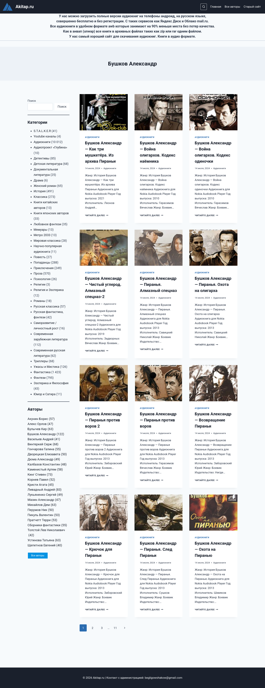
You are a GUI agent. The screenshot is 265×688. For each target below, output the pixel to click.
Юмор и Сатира (44, 394)
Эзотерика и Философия (51, 383)
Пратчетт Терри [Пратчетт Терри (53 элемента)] (42, 520)
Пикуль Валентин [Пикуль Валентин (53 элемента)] (44, 515)
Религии (39, 284)
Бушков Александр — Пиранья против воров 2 (103, 420)
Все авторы (232, 6)
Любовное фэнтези (47, 224)
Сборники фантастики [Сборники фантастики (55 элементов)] (47, 525)
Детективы (42, 158)
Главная (215, 6)
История (40, 191)
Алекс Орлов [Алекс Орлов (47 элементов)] (40, 424)
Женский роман (45, 186)
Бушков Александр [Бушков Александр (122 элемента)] (46, 434)
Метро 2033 (42, 235)
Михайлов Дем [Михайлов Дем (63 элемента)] (42, 505)
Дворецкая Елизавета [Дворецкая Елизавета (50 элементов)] (47, 454)
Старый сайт (252, 6)
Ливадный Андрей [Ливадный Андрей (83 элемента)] (45, 489)
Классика (40, 197)
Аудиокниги (92, 137)
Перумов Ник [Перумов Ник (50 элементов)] (41, 510)
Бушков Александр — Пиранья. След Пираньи (158, 549)
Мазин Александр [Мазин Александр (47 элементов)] (44, 500)
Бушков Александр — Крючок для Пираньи (103, 549)
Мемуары (40, 229)
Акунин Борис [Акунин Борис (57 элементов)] (41, 419)
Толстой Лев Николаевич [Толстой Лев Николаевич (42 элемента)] (46, 533)
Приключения (44, 268)
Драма (38, 180)
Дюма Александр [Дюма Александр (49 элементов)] (44, 459)
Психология (42, 279)
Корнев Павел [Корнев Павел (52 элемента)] (41, 479)
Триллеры (41, 361)
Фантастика (42, 372)
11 (115, 628)
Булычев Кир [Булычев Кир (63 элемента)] (40, 429)
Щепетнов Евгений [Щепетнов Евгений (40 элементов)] (45, 545)
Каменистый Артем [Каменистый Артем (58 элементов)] (45, 469)
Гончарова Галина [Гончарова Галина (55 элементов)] (44, 449)
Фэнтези (40, 377)
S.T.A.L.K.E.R (42, 131)
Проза (38, 273)
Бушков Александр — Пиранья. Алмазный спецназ (158, 284)
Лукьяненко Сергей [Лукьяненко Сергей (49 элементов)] (45, 494)
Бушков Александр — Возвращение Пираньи (213, 420)
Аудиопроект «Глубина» (50, 147)
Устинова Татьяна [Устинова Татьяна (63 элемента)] (44, 540)
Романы (39, 301)
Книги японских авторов (51, 213)
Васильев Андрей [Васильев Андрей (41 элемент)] (44, 439)
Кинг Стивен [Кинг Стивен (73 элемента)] (40, 474)
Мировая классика (47, 240)
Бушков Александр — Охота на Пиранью (213, 549)
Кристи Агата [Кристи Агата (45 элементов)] (41, 484)
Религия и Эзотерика (49, 290)
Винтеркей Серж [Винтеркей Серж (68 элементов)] (43, 444)
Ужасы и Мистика (46, 366)
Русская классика (46, 306)
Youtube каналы (45, 136)
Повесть (40, 257)
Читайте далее (96, 215)
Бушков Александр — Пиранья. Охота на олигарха (213, 284)
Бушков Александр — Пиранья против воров (158, 420)
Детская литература (48, 164)
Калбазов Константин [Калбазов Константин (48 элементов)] (47, 464)
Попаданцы (42, 262)
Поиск (32, 100)
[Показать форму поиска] (203, 7)
